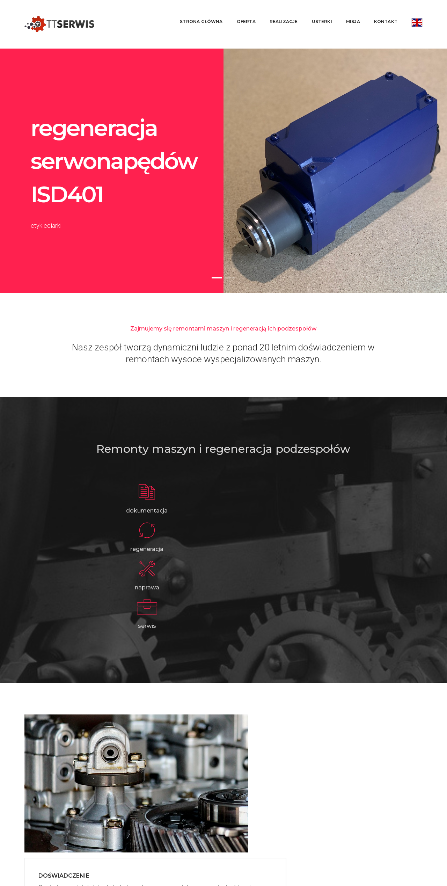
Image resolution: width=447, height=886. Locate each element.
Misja (348, 12)
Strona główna (196, 12)
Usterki (317, 12)
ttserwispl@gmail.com (87, 839)
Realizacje (278, 12)
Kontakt (380, 12)
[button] (217, 259)
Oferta (241, 12)
